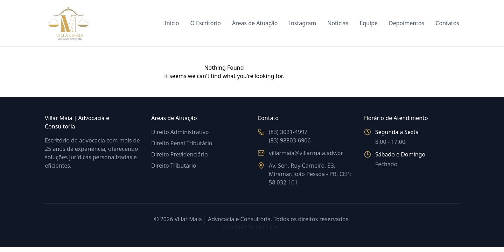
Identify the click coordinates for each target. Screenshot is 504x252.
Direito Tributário (173, 165)
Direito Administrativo (180, 132)
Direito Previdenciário (179, 154)
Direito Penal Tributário (181, 143)
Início (171, 23)
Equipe (368, 23)
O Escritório (205, 23)
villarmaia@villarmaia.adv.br (306, 153)
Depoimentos (406, 23)
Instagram (302, 23)
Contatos (447, 23)
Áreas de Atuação (255, 23)
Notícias (337, 23)
